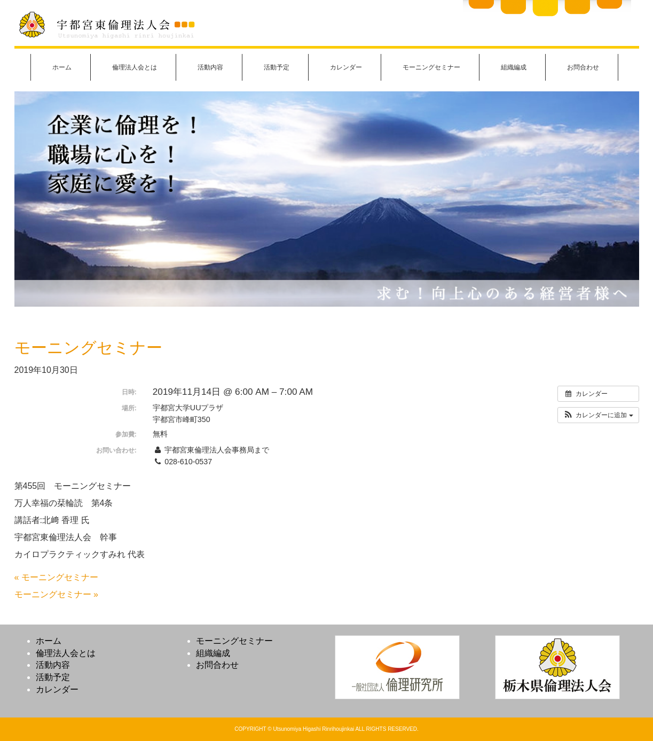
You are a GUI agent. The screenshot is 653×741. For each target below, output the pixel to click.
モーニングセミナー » (56, 594)
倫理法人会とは (134, 67)
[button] (598, 415)
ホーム (62, 67)
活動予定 (276, 67)
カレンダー (346, 67)
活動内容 (210, 67)
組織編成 (513, 67)
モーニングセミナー (431, 67)
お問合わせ (583, 67)
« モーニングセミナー (56, 577)
